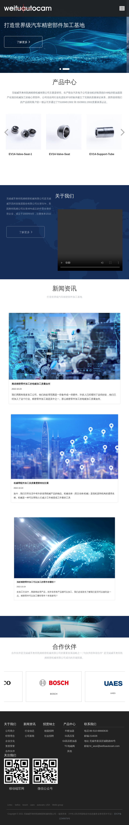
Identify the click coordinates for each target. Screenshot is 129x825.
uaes (32, 805)
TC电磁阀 (69, 746)
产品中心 (69, 724)
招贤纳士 (49, 724)
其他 (69, 751)
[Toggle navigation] (122, 8)
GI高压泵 (69, 736)
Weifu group (57, 805)
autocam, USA (43, 805)
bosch (25, 805)
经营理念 (10, 736)
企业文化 (10, 741)
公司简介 (10, 730)
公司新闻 (29, 736)
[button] (63, 69)
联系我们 (90, 724)
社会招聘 (49, 736)
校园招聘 (49, 730)
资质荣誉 (10, 746)
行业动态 (29, 730)
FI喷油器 (69, 730)
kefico (18, 805)
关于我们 (10, 724)
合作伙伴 (10, 751)
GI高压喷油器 (69, 741)
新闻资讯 (30, 724)
